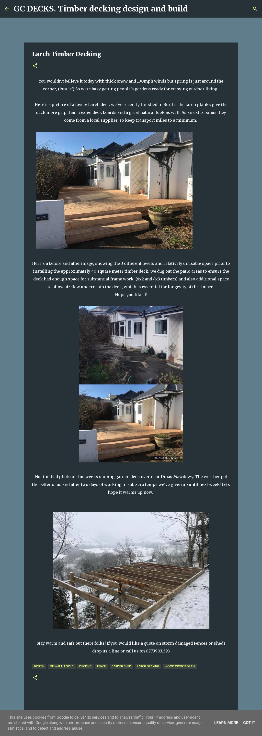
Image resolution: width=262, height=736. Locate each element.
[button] (35, 66)
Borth (39, 666)
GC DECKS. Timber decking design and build (101, 9)
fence (101, 666)
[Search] (195, 9)
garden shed (121, 666)
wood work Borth (180, 666)
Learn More (226, 722)
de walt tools (62, 666)
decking (85, 666)
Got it (249, 722)
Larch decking (148, 666)
